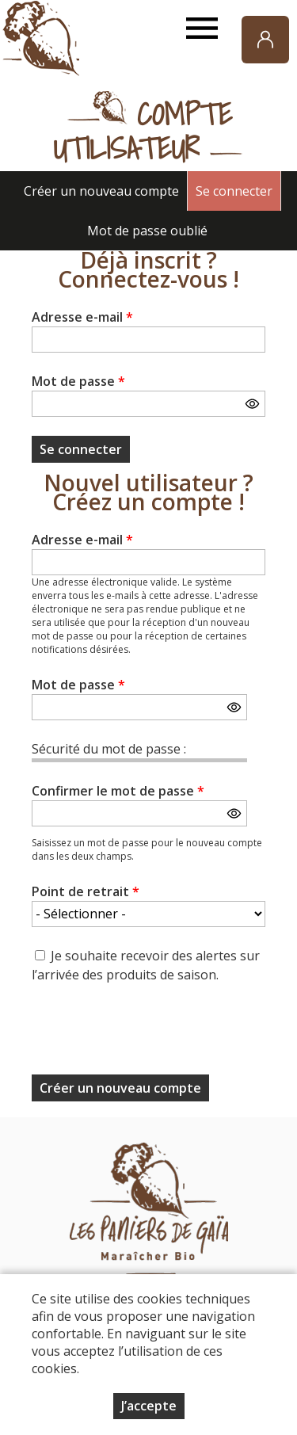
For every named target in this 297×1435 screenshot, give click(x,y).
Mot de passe (78, 381)
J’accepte (149, 1405)
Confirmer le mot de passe (118, 791)
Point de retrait (85, 891)
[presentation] (152, 1034)
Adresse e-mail (82, 317)
